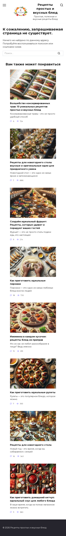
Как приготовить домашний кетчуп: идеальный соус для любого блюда (32, 499)
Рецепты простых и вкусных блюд (45, 9)
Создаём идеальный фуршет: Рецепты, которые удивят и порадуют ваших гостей (28, 224)
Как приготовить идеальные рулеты (32, 392)
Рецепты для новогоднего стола (30, 445)
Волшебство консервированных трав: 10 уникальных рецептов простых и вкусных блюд (30, 106)
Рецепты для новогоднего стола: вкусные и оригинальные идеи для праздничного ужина (32, 165)
